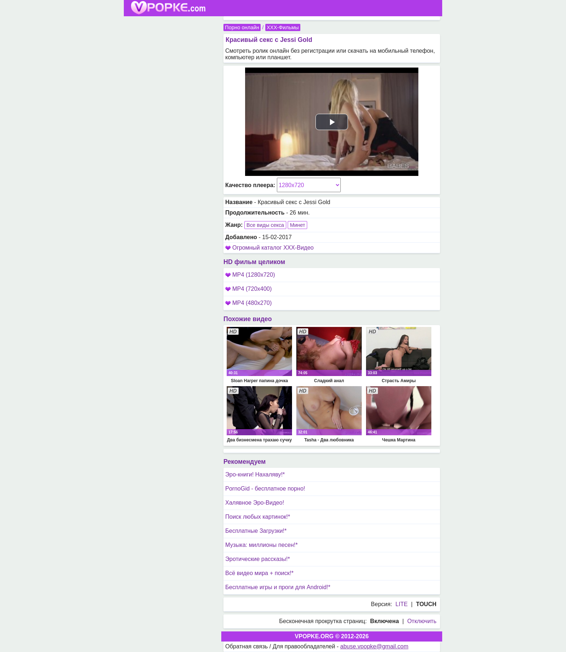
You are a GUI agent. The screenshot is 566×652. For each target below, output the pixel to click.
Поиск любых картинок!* (257, 517)
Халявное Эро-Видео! (254, 503)
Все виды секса (265, 225)
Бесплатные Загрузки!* (256, 531)
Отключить (421, 621)
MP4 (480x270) (248, 303)
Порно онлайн (242, 27)
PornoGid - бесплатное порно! (265, 488)
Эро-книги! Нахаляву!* (255, 474)
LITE (402, 604)
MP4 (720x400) (248, 289)
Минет (297, 225)
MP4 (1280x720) (250, 275)
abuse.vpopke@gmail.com (374, 646)
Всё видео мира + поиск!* (259, 573)
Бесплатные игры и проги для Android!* (277, 587)
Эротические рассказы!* (257, 559)
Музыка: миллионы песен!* (261, 545)
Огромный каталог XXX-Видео (273, 248)
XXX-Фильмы (283, 27)
